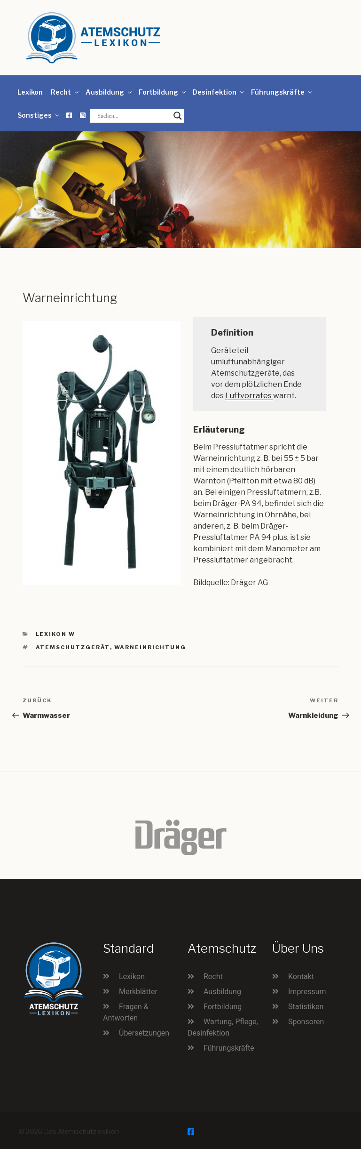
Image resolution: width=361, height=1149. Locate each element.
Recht (65, 92)
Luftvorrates (249, 395)
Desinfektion (219, 92)
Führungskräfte (282, 92)
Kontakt (301, 976)
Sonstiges (39, 115)
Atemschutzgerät (73, 647)
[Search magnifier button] (177, 115)
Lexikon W (56, 634)
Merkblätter (138, 991)
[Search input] (133, 115)
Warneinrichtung (150, 647)
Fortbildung (163, 92)
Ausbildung (109, 92)
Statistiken (305, 1006)
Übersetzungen (144, 1032)
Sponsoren (306, 1021)
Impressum (307, 991)
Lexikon (30, 92)
